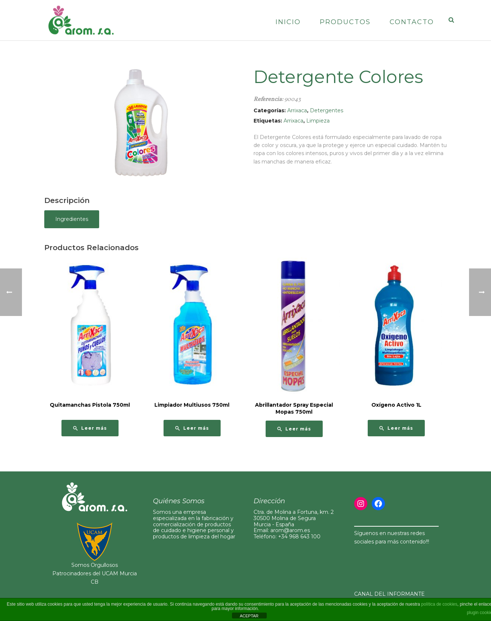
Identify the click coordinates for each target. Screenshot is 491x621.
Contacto (412, 22)
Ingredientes (71, 219)
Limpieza (318, 120)
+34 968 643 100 (299, 536)
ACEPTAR (249, 616)
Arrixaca (297, 110)
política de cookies (439, 604)
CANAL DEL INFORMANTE (389, 594)
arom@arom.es (290, 530)
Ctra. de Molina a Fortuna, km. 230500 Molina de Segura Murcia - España (294, 518)
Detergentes (326, 110)
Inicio (288, 22)
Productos (345, 22)
